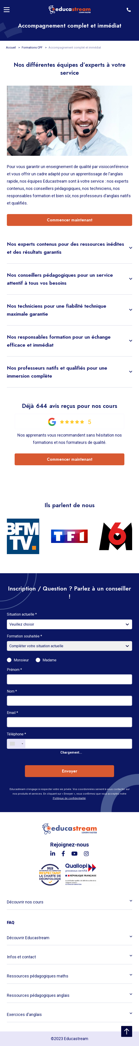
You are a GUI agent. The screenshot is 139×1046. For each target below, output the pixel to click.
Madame (49, 660)
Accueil (11, 47)
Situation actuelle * (22, 614)
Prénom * (14, 669)
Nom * (12, 691)
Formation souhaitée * (24, 636)
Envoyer (69, 771)
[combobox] (16, 744)
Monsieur (21, 660)
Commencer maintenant (69, 220)
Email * (12, 713)
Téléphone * (16, 734)
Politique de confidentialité (69, 798)
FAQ (10, 922)
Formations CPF (32, 47)
